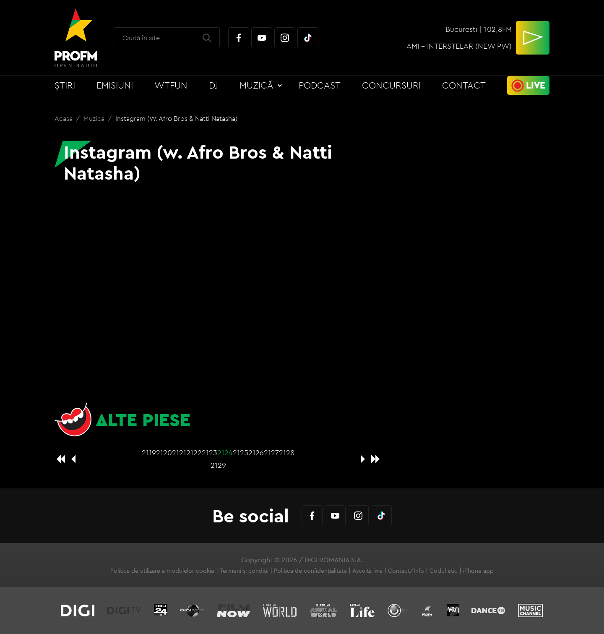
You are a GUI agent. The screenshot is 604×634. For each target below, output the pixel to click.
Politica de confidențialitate (310, 570)
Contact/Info (406, 570)
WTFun (170, 85)
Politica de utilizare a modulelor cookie (162, 570)
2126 (256, 452)
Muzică (256, 85)
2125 (240, 452)
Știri (65, 85)
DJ (213, 85)
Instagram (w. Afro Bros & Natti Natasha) (176, 118)
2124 (225, 452)
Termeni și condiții (244, 570)
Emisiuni (114, 85)
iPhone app (478, 570)
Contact (464, 85)
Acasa (64, 118)
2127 (271, 452)
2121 (179, 452)
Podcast (320, 85)
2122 (194, 452)
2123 (209, 452)
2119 (149, 452)
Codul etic (444, 570)
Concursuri (391, 85)
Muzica (94, 118)
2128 (286, 452)
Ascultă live (367, 570)
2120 (164, 452)
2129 (218, 465)
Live (535, 85)
